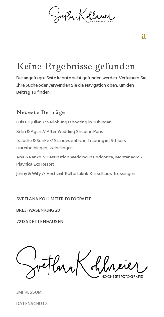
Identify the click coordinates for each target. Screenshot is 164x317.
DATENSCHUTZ (32, 303)
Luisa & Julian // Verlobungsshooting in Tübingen (64, 122)
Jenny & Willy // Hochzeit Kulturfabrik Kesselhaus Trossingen (75, 173)
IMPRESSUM (29, 292)
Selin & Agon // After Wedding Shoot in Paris (59, 131)
